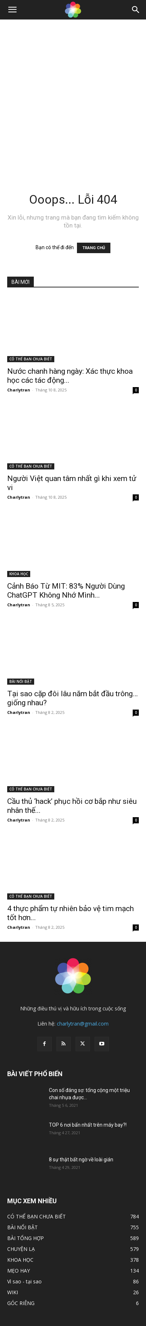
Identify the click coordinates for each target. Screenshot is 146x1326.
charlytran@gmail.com (83, 1023)
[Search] (136, 10)
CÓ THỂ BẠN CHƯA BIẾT (30, 358)
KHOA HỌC (18, 573)
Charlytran (18, 390)
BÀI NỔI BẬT (20, 681)
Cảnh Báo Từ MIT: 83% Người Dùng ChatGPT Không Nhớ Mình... (66, 590)
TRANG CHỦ (93, 248)
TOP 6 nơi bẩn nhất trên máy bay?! (88, 1125)
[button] (12, 10)
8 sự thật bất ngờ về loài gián (81, 1159)
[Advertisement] (73, 96)
